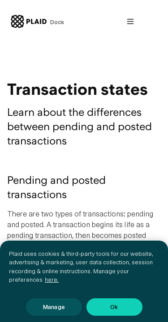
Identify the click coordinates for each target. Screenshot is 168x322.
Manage (54, 310)
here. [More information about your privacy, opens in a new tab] (52, 283)
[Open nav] (130, 21)
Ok (114, 310)
